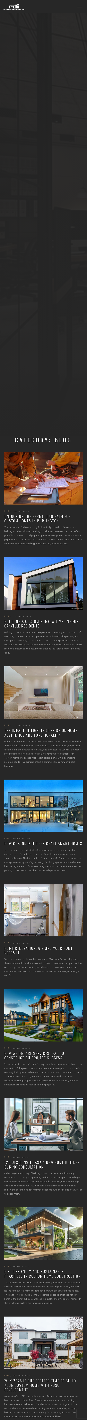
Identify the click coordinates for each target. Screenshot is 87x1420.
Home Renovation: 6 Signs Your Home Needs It (38, 950)
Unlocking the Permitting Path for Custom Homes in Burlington (37, 518)
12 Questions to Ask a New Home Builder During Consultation (42, 1164)
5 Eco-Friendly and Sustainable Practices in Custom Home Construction (42, 1273)
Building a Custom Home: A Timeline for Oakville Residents (41, 623)
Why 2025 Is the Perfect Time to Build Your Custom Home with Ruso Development (40, 1385)
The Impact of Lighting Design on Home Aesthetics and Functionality (40, 732)
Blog (6, 511)
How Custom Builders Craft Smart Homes (43, 843)
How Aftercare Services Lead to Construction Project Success (34, 1055)
